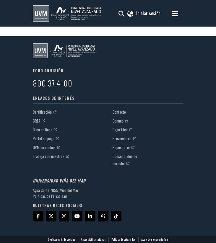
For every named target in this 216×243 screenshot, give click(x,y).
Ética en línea (45, 130)
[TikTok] (116, 216)
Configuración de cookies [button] (61, 239)
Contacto (119, 112)
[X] (51, 216)
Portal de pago (46, 138)
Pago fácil (122, 130)
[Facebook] (38, 216)
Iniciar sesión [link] (148, 13)
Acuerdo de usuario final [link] (154, 239)
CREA (39, 121)
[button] (67, 13)
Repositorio (123, 147)
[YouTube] (77, 216)
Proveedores (124, 138)
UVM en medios (46, 147)
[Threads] (103, 216)
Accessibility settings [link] (93, 239)
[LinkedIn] (90, 216)
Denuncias (120, 121)
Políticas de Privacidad (50, 196)
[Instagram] (64, 216)
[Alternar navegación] (175, 13)
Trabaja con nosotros (51, 156)
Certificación (44, 112)
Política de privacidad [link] (123, 239)
